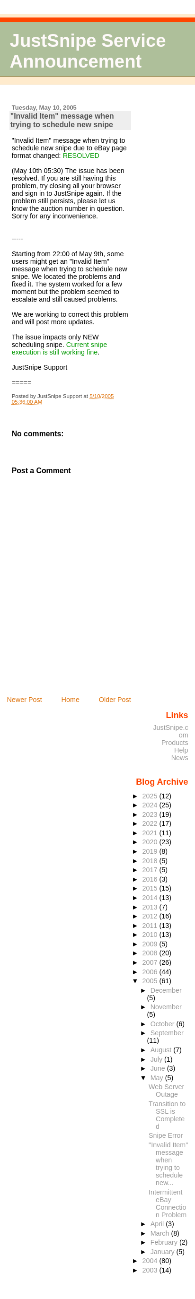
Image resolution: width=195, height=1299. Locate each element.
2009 (151, 944)
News (179, 758)
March (161, 1233)
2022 (151, 823)
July (157, 1059)
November (166, 1007)
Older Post (115, 699)
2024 (151, 805)
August (162, 1050)
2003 (151, 1270)
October (164, 1024)
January (164, 1252)
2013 (151, 907)
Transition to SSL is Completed (167, 1115)
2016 (151, 879)
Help (181, 750)
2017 (151, 870)
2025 (151, 796)
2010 (151, 934)
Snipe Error (166, 1135)
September (167, 1033)
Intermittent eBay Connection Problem (167, 1203)
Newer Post (24, 699)
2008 (151, 953)
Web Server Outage (166, 1090)
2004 (151, 1260)
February (165, 1242)
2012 (151, 916)
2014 (151, 897)
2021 (151, 833)
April (158, 1224)
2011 (151, 925)
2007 (151, 962)
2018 (151, 861)
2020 (151, 842)
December (166, 990)
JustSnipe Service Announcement (88, 50)
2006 (151, 972)
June (159, 1068)
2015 (151, 888)
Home (71, 699)
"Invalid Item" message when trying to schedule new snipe (62, 120)
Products (174, 742)
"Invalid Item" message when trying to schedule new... (168, 1163)
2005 (151, 981)
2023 (151, 814)
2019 (151, 851)
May (158, 1078)
